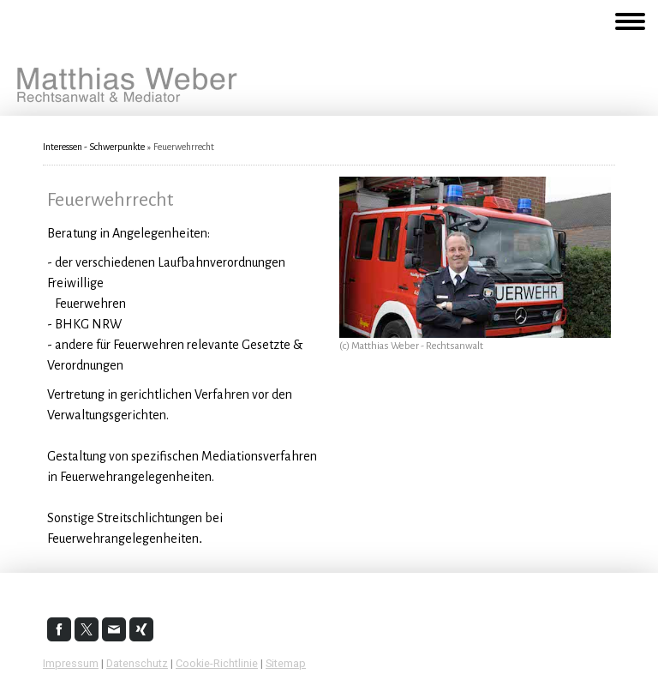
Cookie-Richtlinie (217, 663)
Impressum (71, 663)
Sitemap (286, 663)
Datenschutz (137, 663)
